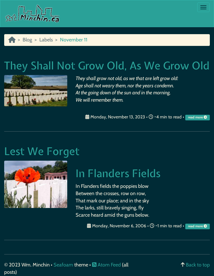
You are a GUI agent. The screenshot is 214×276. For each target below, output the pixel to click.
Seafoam (64, 265)
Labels (46, 40)
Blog (27, 40)
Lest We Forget (42, 151)
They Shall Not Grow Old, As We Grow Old (107, 66)
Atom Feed (106, 265)
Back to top (198, 265)
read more (198, 117)
